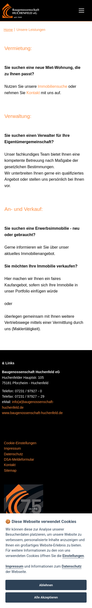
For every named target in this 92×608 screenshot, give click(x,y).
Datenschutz (72, 566)
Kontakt (33, 93)
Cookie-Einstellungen (20, 443)
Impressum (14, 566)
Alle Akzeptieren (46, 597)
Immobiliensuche (52, 86)
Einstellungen (73, 556)
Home (8, 30)
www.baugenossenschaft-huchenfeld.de (32, 413)
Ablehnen (46, 585)
